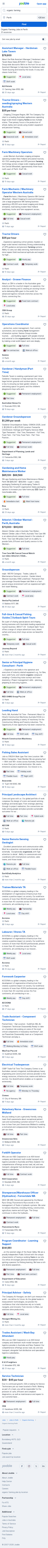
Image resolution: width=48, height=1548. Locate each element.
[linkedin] (43, 1466)
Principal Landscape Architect (19, 794)
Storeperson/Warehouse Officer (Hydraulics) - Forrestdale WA (20, 1194)
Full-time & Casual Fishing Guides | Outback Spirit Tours (18, 616)
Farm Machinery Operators (17, 152)
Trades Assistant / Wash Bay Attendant (18, 1334)
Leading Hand (10, 710)
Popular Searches (9, 1516)
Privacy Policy (7, 1527)
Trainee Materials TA (14, 887)
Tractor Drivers (10, 234)
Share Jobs (6, 1506)
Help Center (7, 1481)
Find (24, 24)
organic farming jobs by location (15, 1492)
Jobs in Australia (8, 1520)
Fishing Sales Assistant (15, 752)
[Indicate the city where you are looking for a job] (24, 17)
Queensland (7, 1443)
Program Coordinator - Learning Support (20, 1242)
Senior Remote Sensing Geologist (15, 841)
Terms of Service (9, 1524)
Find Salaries (7, 1534)
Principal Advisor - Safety (16, 1292)
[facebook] (21, 1466)
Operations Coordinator (15, 324)
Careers (5, 1488)
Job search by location (11, 1457)
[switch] (44, 39)
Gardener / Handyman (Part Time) (17, 370)
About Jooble (7, 1478)
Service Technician (13, 1376)
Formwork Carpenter (13, 976)
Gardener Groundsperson (16, 416)
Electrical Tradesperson (15, 1064)
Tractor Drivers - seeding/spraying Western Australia (17, 103)
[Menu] (3, 3)
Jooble (17, 1544)
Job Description (8, 1531)
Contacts (6, 1485)
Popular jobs (7, 1453)
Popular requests (11, 1430)
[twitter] (36, 1466)
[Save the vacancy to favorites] (45, 48)
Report (42, 92)
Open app (41, 3)
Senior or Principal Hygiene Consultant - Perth (17, 664)
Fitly (4, 1538)
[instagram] (29, 1466)
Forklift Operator (11, 1152)
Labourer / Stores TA (13, 932)
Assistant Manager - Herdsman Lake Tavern (20, 50)
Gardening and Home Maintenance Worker (14, 470)
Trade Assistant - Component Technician (19, 1018)
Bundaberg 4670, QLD (11, 1439)
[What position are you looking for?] (24, 10)
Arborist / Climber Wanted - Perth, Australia (17, 521)
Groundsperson (11, 569)
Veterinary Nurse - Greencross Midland (19, 1111)
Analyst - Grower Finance (16, 279)
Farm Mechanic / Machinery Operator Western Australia (17, 191)
